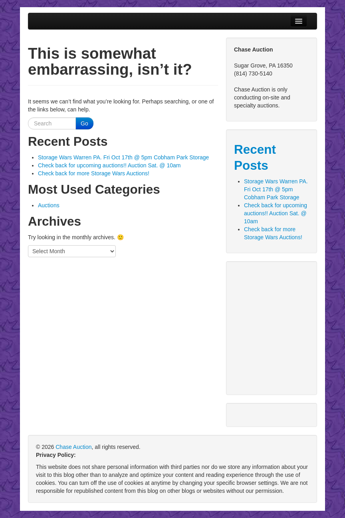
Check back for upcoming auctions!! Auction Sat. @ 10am (109, 165)
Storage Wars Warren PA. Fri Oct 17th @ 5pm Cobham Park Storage (123, 157)
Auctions (48, 205)
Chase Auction (73, 447)
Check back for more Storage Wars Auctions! (93, 173)
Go (84, 123)
